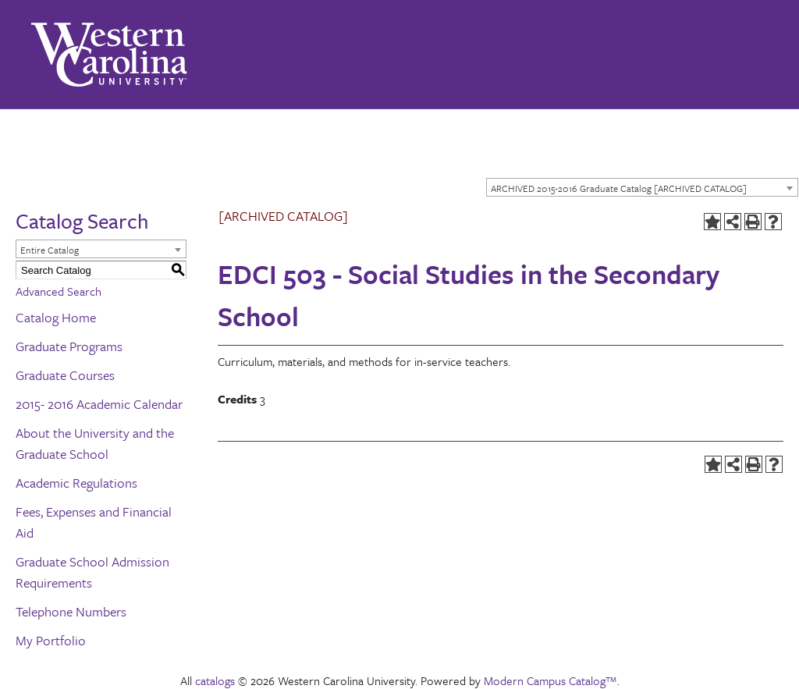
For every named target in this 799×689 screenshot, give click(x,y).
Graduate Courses (65, 375)
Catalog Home (56, 317)
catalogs (215, 680)
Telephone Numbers (71, 611)
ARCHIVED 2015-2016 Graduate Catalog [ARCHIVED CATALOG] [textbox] (619, 188)
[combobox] (642, 187)
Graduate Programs (69, 346)
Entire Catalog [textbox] (49, 250)
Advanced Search (58, 291)
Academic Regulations (76, 482)
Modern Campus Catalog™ (550, 680)
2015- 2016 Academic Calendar (99, 404)
